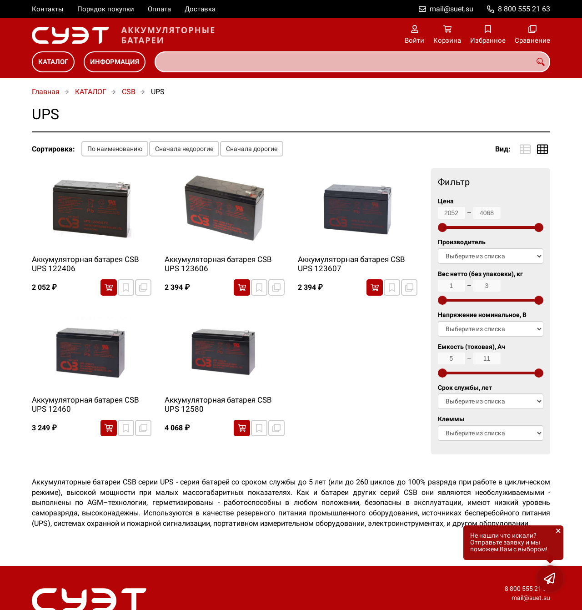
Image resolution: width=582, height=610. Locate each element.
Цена (446, 201)
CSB (128, 91)
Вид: (503, 149)
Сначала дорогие (251, 148)
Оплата (159, 9)
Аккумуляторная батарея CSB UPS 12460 (85, 404)
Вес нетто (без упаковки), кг (480, 274)
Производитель (462, 242)
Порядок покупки (105, 9)
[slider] (442, 227)
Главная (46, 91)
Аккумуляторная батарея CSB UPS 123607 (351, 264)
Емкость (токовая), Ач (471, 346)
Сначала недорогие (184, 148)
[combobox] (352, 61)
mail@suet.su (451, 9)
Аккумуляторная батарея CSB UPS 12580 (218, 404)
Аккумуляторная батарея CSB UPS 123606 (218, 264)
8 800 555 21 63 (524, 9)
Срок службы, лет (465, 387)
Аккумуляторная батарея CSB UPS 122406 (85, 264)
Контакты (48, 9)
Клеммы (451, 419)
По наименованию (114, 148)
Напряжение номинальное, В (482, 315)
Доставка (200, 9)
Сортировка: (53, 149)
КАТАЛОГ (53, 62)
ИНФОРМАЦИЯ (114, 62)
